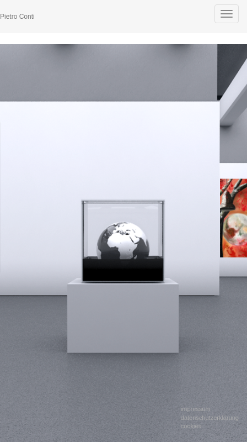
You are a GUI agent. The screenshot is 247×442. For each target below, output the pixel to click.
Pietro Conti (17, 16)
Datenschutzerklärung (210, 417)
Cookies (191, 426)
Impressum (196, 409)
